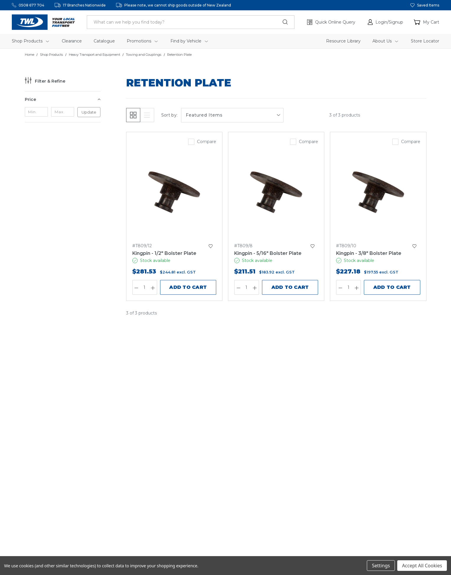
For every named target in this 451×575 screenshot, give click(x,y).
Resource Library (343, 41)
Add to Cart (188, 287)
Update (89, 112)
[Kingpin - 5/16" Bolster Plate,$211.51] (276, 192)
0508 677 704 (31, 5)
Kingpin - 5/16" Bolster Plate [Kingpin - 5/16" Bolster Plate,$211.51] (268, 253)
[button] (385, 22)
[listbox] (232, 115)
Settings (381, 565)
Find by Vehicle (189, 41)
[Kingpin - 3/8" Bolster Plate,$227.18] (378, 192)
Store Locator (425, 41)
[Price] (63, 99)
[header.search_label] (190, 22)
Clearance (72, 41)
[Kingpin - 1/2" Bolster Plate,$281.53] (174, 192)
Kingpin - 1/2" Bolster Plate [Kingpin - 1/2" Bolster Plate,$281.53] (164, 253)
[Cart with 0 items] (426, 22)
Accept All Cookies (422, 565)
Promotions (142, 41)
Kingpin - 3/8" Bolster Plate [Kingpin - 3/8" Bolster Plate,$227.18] (368, 253)
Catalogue (104, 41)
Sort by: (169, 115)
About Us (385, 41)
